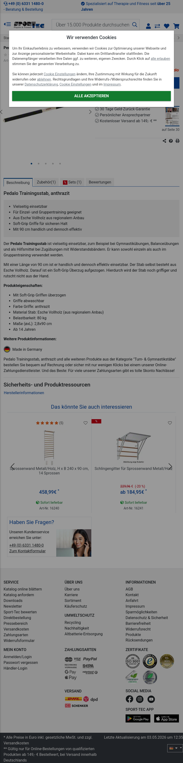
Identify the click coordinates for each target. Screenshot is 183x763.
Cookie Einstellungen (60, 74)
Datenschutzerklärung (41, 84)
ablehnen (44, 79)
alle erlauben (160, 59)
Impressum (112, 84)
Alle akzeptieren (91, 96)
